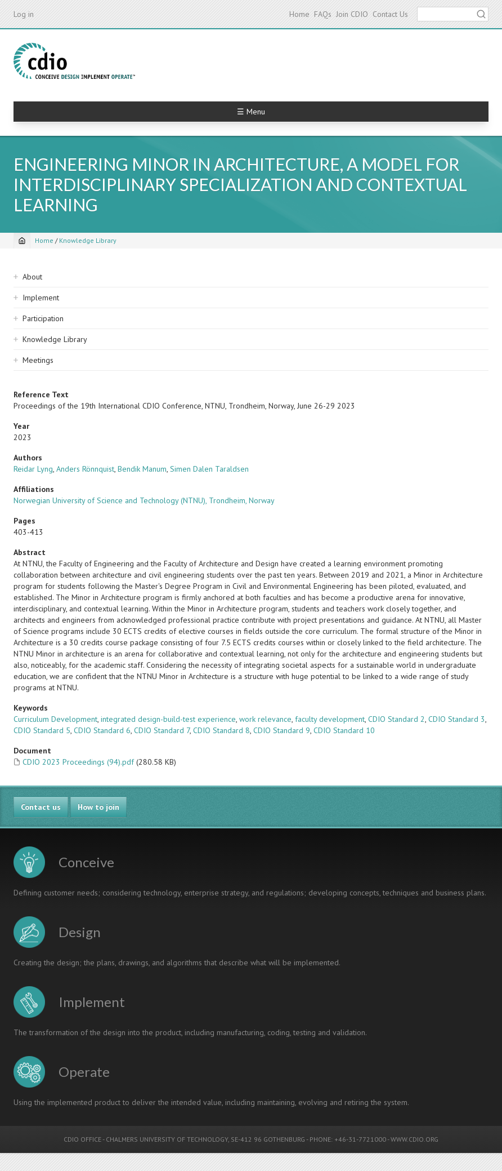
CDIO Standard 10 (344, 730)
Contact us (41, 807)
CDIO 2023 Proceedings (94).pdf (78, 762)
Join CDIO (352, 14)
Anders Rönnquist (85, 469)
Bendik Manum (142, 469)
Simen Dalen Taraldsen (209, 469)
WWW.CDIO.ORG (414, 1139)
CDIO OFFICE (82, 1139)
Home (299, 14)
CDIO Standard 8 (221, 730)
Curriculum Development (55, 719)
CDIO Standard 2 (396, 719)
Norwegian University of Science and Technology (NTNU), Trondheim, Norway (144, 500)
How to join (98, 807)
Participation (43, 318)
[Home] (22, 241)
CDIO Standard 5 (42, 730)
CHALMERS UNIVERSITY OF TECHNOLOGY (167, 1139)
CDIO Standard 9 (281, 730)
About (32, 277)
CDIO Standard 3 (456, 719)
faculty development (330, 719)
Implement (41, 297)
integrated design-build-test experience (168, 719)
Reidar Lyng (33, 469)
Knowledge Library (87, 240)
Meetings (38, 360)
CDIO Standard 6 (102, 730)
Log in (24, 14)
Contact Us (390, 14)
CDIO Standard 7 (162, 730)
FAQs (322, 14)
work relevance (265, 719)
